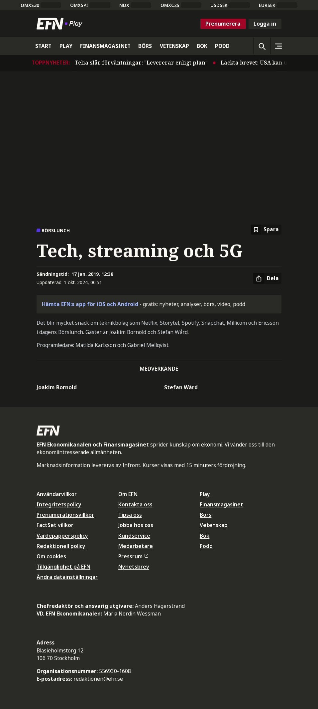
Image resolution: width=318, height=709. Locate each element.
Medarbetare (135, 546)
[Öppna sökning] (262, 46)
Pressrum (133, 556)
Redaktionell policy (61, 546)
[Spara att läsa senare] (266, 230)
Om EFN (128, 494)
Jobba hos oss (135, 525)
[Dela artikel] (267, 278)
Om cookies (51, 556)
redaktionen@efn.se (98, 678)
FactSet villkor (55, 525)
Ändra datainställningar (67, 577)
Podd (206, 546)
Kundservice (134, 535)
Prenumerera (223, 23)
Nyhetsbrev (133, 566)
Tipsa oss (130, 514)
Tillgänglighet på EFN (63, 566)
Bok (204, 535)
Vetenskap (214, 525)
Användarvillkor (57, 494)
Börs (205, 514)
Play (205, 494)
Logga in (265, 23)
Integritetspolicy (59, 504)
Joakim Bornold (57, 387)
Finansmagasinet (221, 504)
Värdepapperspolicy (62, 535)
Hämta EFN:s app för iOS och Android (90, 304)
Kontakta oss (135, 504)
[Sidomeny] (278, 46)
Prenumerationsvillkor (65, 514)
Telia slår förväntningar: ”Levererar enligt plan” (144, 62)
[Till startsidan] (61, 23)
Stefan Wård (181, 387)
